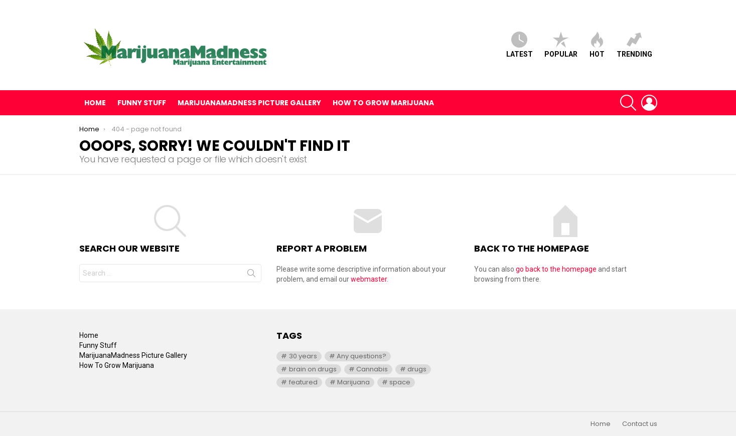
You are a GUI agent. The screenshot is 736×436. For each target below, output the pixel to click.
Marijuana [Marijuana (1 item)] (353, 382)
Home (95, 103)
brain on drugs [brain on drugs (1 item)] (313, 369)
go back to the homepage (556, 269)
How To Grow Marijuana (383, 103)
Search (251, 275)
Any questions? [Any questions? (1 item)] (361, 356)
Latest (519, 45)
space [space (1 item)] (399, 382)
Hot (597, 45)
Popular (560, 45)
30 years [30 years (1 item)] (303, 356)
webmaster (369, 279)
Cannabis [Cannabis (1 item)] (372, 369)
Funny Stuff (141, 103)
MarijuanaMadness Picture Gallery (249, 103)
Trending (634, 45)
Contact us (639, 424)
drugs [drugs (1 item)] (416, 369)
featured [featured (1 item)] (303, 382)
